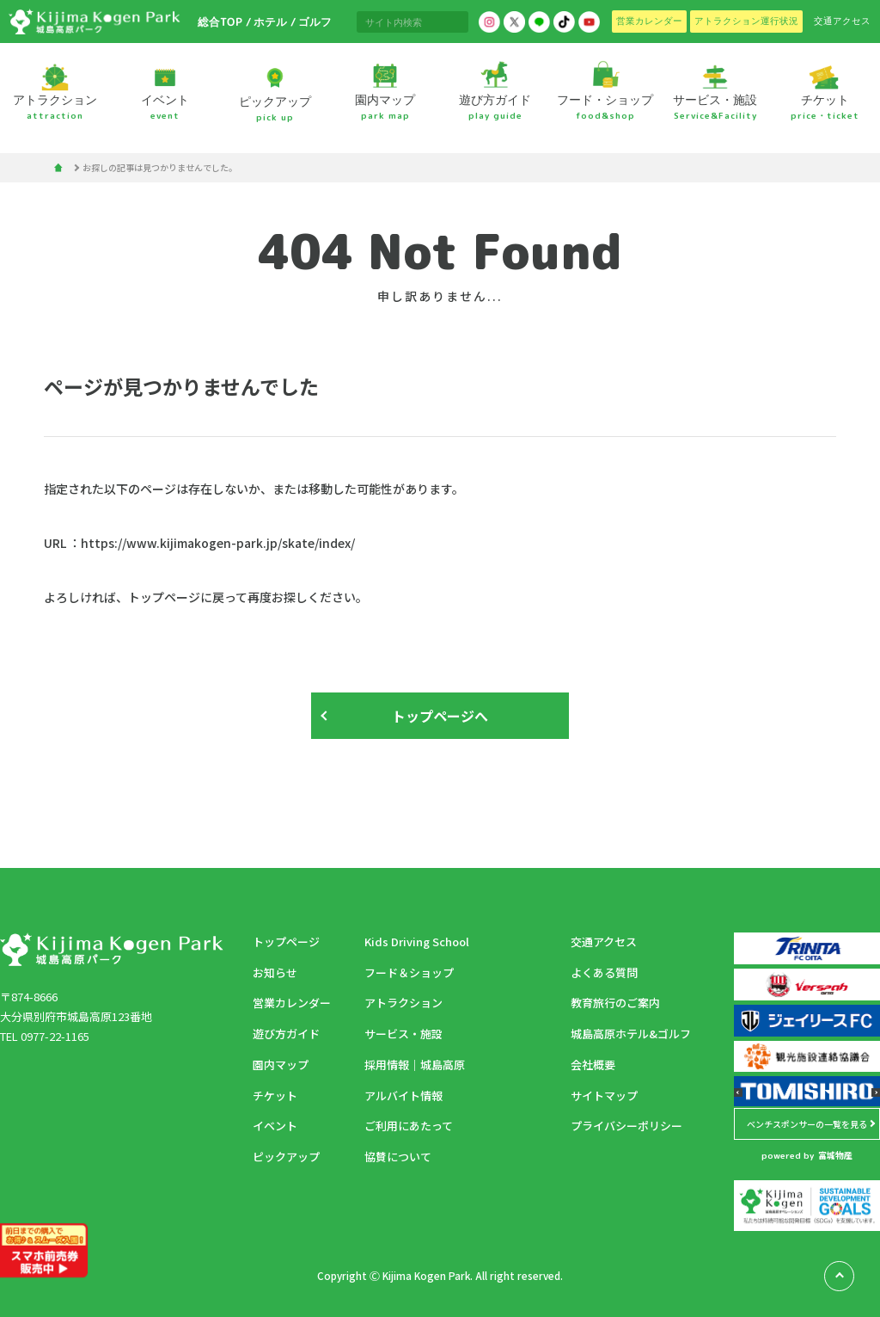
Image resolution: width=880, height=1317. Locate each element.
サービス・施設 (403, 1033)
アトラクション (403, 1002)
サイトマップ (604, 1095)
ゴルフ (314, 21)
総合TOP (220, 21)
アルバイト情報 (403, 1095)
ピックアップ (286, 1156)
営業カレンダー (292, 1002)
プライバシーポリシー (626, 1125)
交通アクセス (604, 941)
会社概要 (593, 1064)
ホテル (270, 21)
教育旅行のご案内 (615, 1002)
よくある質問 (604, 972)
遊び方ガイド (286, 1033)
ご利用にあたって (408, 1125)
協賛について (397, 1156)
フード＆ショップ (409, 972)
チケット (275, 1095)
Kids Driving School (416, 941)
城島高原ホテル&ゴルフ (631, 1033)
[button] (738, 1092)
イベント (275, 1125)
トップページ (286, 941)
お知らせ (275, 972)
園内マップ (281, 1064)
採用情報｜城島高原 (414, 1064)
